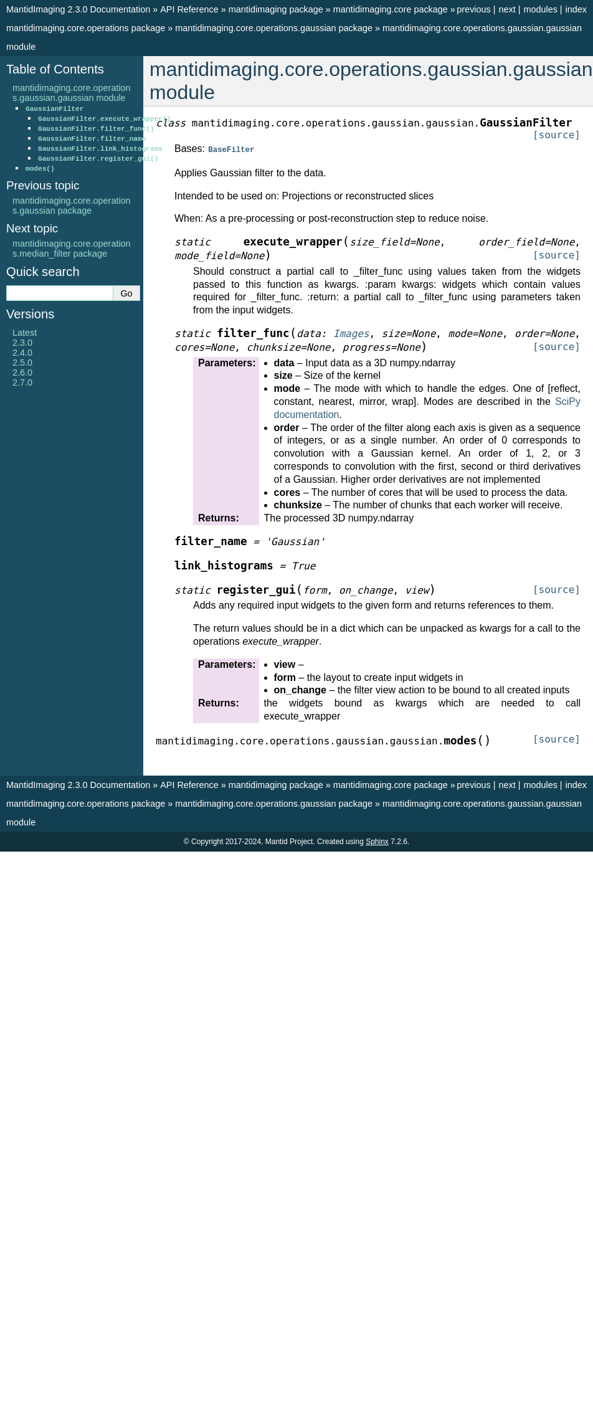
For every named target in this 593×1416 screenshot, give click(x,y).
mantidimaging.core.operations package (85, 28)
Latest (24, 333)
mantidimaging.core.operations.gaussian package (273, 28)
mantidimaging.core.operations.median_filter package (71, 249)
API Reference (189, 9)
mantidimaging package (276, 9)
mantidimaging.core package (390, 9)
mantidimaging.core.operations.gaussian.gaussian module (71, 93)
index (576, 9)
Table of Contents (55, 69)
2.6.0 (22, 373)
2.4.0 (22, 353)
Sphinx (377, 841)
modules (540, 9)
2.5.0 (22, 363)
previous (473, 9)
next (506, 9)
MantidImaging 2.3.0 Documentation (78, 9)
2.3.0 (22, 343)
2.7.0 (22, 382)
